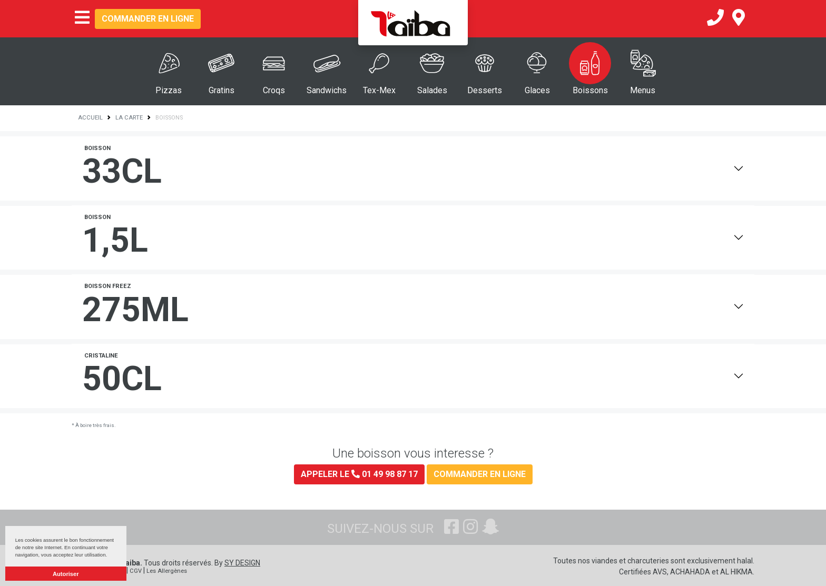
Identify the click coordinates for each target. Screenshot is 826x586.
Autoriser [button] (66, 574)
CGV (136, 571)
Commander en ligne (148, 19)
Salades (432, 90)
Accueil (90, 117)
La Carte (129, 117)
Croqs (274, 90)
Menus (642, 90)
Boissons (590, 90)
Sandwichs (327, 90)
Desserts (484, 90)
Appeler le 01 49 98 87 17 (359, 474)
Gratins (221, 90)
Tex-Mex (379, 90)
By (237, 563)
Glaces (537, 90)
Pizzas (168, 90)
